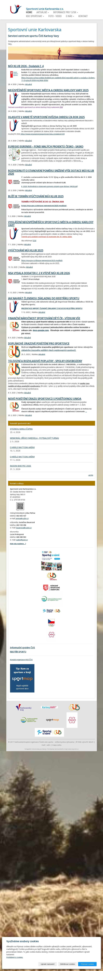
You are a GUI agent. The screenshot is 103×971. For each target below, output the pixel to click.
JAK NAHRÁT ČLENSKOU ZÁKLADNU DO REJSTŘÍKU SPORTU (43, 298)
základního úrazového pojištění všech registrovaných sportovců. (48, 350)
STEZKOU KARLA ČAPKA (21, 429)
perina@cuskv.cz (22, 518)
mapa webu (56, 745)
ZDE (61, 107)
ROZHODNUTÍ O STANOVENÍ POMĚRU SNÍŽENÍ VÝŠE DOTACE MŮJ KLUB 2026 (51, 172)
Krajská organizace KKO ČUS (21, 659)
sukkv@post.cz (22, 540)
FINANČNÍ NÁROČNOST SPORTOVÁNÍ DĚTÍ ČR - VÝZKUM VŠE (44, 318)
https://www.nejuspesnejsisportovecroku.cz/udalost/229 (42, 134)
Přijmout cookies (87, 964)
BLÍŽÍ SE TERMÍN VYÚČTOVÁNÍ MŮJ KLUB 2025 (36, 196)
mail (43, 745)
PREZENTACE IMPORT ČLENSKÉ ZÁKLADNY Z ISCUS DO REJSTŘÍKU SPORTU (51, 308)
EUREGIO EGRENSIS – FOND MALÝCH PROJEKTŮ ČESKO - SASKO (45, 146)
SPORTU (22, 651)
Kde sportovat (35, 16)
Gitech (91, 742)
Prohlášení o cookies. (14, 957)
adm (48, 745)
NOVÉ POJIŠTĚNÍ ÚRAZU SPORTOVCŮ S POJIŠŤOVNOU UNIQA (44, 398)
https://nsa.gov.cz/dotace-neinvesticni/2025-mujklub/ (44, 205)
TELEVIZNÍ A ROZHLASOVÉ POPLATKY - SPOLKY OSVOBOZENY (45, 361)
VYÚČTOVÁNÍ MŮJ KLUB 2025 (25, 250)
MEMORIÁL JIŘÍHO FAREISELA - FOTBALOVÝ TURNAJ (34, 438)
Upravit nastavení (47, 964)
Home (29, 12)
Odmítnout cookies (67, 964)
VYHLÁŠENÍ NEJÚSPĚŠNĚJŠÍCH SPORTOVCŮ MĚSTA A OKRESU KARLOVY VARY (50, 223)
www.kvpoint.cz (73, 749)
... (82, 161)
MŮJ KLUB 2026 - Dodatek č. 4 (26, 66)
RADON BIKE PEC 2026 (20, 465)
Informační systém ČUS (22, 647)
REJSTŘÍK (14, 651)
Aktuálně (42, 12)
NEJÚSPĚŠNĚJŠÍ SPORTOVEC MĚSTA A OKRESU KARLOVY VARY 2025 (48, 90)
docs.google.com (41, 330)
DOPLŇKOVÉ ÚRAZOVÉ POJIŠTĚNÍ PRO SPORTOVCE (38, 343)
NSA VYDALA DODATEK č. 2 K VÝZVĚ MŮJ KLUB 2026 (39, 273)
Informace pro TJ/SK (65, 12)
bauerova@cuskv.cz (24, 528)
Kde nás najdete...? (18, 544)
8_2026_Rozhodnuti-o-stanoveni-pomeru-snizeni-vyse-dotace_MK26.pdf (49, 186)
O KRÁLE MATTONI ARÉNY (22, 447)
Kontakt (83, 16)
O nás (70, 16)
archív (91, 475)
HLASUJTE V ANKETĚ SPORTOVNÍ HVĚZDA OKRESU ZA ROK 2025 (46, 117)
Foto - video (55, 16)
